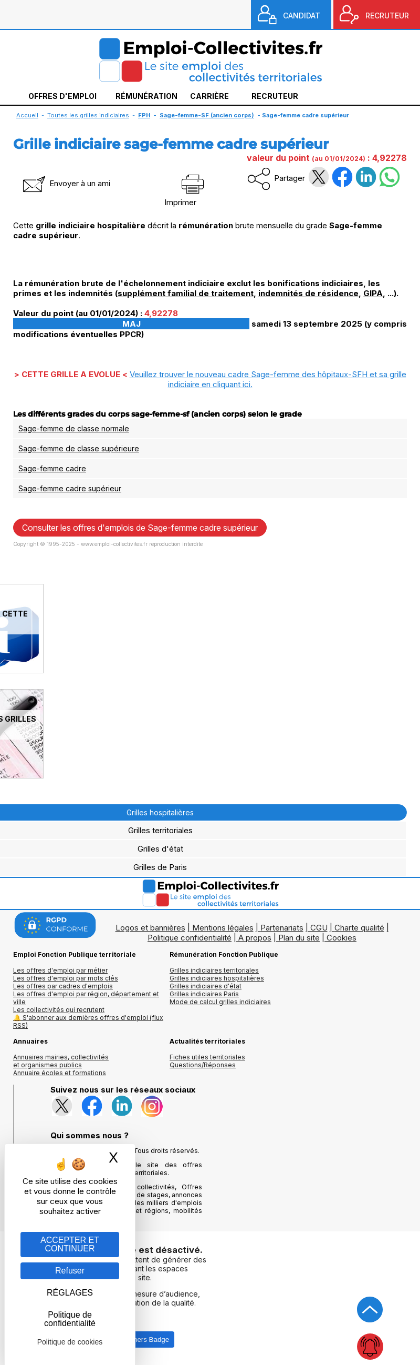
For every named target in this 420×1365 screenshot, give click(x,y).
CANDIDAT (301, 15)
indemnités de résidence (308, 293)
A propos (254, 938)
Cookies (341, 938)
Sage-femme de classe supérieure (78, 448)
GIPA (373, 293)
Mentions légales (223, 928)
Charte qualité (359, 928)
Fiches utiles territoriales (207, 1057)
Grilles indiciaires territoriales (214, 970)
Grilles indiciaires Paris (204, 994)
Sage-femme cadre (52, 468)
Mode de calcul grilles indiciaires (220, 1002)
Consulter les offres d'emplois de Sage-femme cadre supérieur (140, 527)
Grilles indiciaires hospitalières (217, 978)
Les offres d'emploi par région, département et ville (86, 998)
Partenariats (281, 928)
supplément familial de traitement (186, 293)
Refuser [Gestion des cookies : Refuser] (70, 1270)
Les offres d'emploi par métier (60, 970)
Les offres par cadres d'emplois (63, 986)
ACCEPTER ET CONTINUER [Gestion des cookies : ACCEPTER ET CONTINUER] (69, 1244)
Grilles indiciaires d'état (206, 986)
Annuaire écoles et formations (59, 1073)
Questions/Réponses (203, 1065)
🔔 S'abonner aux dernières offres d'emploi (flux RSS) (88, 1021)
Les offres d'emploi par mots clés (65, 978)
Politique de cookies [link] (70, 1342)
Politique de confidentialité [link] (70, 1319)
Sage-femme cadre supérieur (69, 488)
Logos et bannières (150, 928)
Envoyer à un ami (65, 183)
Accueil (27, 115)
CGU (319, 928)
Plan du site (299, 938)
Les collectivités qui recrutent (58, 1010)
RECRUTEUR (387, 15)
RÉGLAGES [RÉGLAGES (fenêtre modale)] (70, 1292)
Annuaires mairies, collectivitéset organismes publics (61, 1061)
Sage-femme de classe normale (73, 428)
